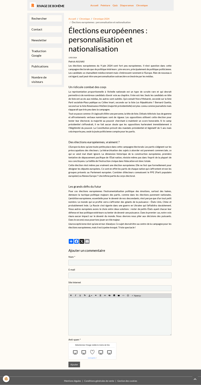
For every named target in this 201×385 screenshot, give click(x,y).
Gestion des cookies (127, 380)
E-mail (71, 269)
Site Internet (74, 282)
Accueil (94, 5)
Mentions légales (72, 380)
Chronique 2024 (101, 18)
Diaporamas (127, 5)
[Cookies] (6, 378)
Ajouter (74, 364)
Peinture (105, 5)
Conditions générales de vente (99, 380)
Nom (71, 256)
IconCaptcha (91, 358)
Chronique (142, 5)
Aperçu (136, 295)
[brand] (47, 5)
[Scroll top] (195, 379)
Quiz (115, 5)
